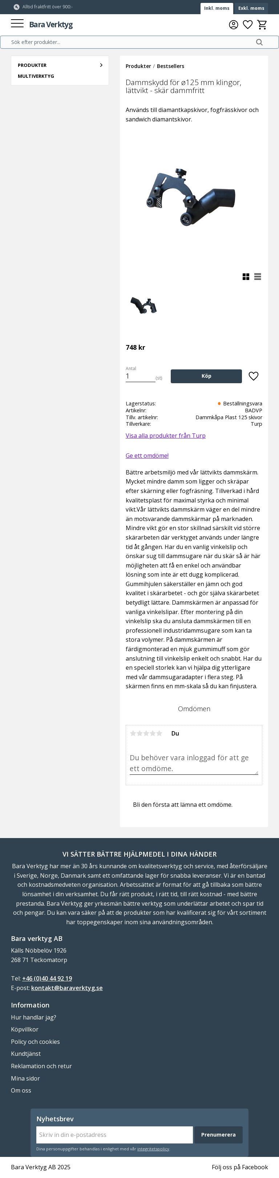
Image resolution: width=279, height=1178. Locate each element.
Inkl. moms (217, 8)
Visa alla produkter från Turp (166, 436)
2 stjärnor (139, 733)
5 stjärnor (159, 733)
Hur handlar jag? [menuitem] (33, 1017)
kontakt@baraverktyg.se (67, 988)
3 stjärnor (146, 733)
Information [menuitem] (30, 1005)
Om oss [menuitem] (21, 1090)
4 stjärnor (152, 733)
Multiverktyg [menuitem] (36, 76)
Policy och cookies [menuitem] (35, 1042)
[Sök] (259, 42)
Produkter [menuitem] (32, 65)
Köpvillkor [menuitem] (25, 1029)
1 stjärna (133, 733)
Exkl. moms (251, 8)
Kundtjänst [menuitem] (26, 1054)
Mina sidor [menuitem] (25, 1078)
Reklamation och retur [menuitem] (41, 1066)
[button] (17, 23)
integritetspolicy (153, 1148)
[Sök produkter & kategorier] (131, 42)
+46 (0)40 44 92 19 (47, 978)
